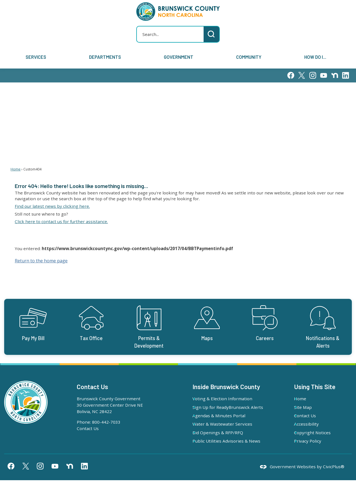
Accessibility (312, 424)
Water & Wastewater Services (229, 430)
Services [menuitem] (36, 57)
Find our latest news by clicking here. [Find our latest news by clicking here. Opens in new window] (52, 206)
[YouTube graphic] (323, 75)
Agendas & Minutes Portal (225, 422)
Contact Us (88, 428)
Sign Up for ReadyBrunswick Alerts (227, 410)
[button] (211, 34)
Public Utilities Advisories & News (226, 451)
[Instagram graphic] (312, 75)
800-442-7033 (106, 422)
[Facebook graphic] (290, 75)
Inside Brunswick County (226, 387)
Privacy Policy (313, 441)
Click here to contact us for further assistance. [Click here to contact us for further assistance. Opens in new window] (61, 221)
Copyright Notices (318, 432)
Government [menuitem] (178, 57)
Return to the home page (41, 261)
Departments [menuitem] (105, 57)
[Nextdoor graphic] (334, 75)
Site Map (309, 407)
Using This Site (314, 387)
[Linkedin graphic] (345, 75)
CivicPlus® (333, 479)
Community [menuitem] (248, 57)
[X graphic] (301, 75)
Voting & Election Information (229, 398)
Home (16, 169)
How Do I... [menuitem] (315, 57)
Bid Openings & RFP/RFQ (224, 439)
